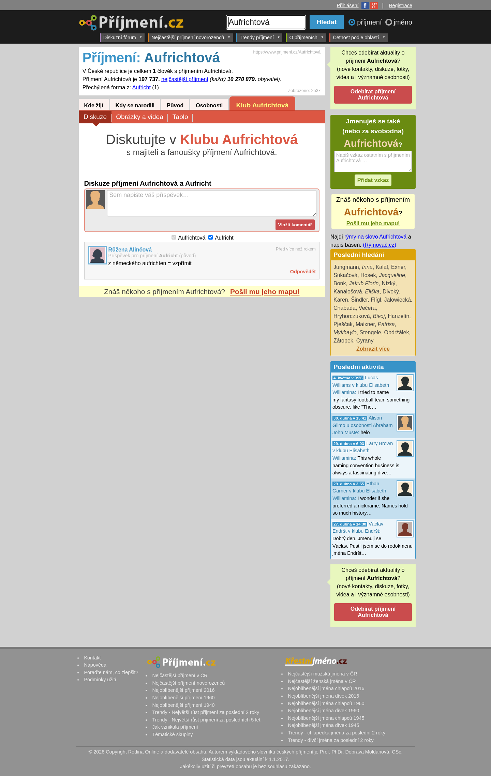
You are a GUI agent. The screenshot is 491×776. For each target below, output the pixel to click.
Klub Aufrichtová (262, 105)
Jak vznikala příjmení (175, 727)
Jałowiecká (397, 300)
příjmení (370, 22)
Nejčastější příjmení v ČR (179, 675)
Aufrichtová (191, 238)
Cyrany (365, 341)
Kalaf (382, 267)
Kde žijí (93, 105)
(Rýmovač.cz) (379, 245)
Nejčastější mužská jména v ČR (322, 673)
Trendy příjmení (260, 37)
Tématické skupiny (172, 734)
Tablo (183, 117)
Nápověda (95, 665)
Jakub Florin (363, 283)
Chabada (344, 308)
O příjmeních (306, 37)
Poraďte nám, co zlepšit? (111, 672)
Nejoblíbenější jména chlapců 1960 (326, 703)
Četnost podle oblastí (359, 37)
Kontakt (92, 657)
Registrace (400, 5)
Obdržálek (396, 332)
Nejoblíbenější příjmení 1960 (183, 697)
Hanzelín (398, 316)
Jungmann (346, 267)
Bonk (339, 283)
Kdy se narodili (135, 105)
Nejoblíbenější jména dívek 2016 (323, 696)
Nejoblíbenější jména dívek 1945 (323, 725)
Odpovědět (303, 271)
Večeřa (367, 308)
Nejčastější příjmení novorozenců (190, 37)
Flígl (376, 300)
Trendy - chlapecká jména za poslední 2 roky (336, 732)
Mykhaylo (345, 332)
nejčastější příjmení (184, 79)
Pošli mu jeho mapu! (264, 291)
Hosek (368, 275)
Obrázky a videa (142, 117)
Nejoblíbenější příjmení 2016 (183, 690)
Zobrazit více (373, 349)
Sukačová (345, 275)
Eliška (372, 291)
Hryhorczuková (351, 316)
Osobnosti (209, 105)
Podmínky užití (100, 679)
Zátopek (343, 341)
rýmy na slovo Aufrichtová (375, 237)
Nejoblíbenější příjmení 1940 (183, 705)
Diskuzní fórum (123, 37)
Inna (367, 267)
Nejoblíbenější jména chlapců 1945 (326, 718)
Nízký (388, 283)
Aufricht (141, 87)
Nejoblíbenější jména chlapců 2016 (326, 688)
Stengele (370, 332)
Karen (340, 300)
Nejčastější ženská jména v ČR (322, 681)
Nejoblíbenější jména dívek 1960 (323, 710)
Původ (175, 105)
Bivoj (379, 316)
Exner (398, 267)
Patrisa (386, 324)
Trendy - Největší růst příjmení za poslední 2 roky (205, 712)
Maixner (365, 324)
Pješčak (343, 324)
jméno (403, 22)
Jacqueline (392, 275)
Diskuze (97, 117)
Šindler (359, 300)
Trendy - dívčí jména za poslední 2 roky (330, 740)
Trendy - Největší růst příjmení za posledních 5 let (206, 719)
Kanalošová (347, 291)
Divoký (391, 291)
